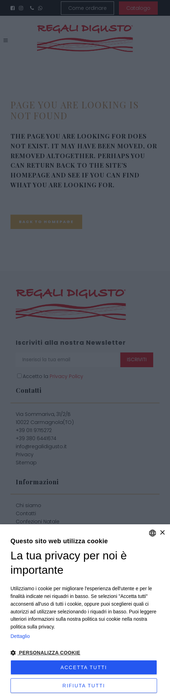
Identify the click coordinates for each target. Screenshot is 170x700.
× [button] (162, 533)
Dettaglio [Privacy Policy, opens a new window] (20, 636)
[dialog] (85, 612)
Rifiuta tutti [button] (84, 685)
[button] (85, 653)
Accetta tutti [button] (84, 667)
